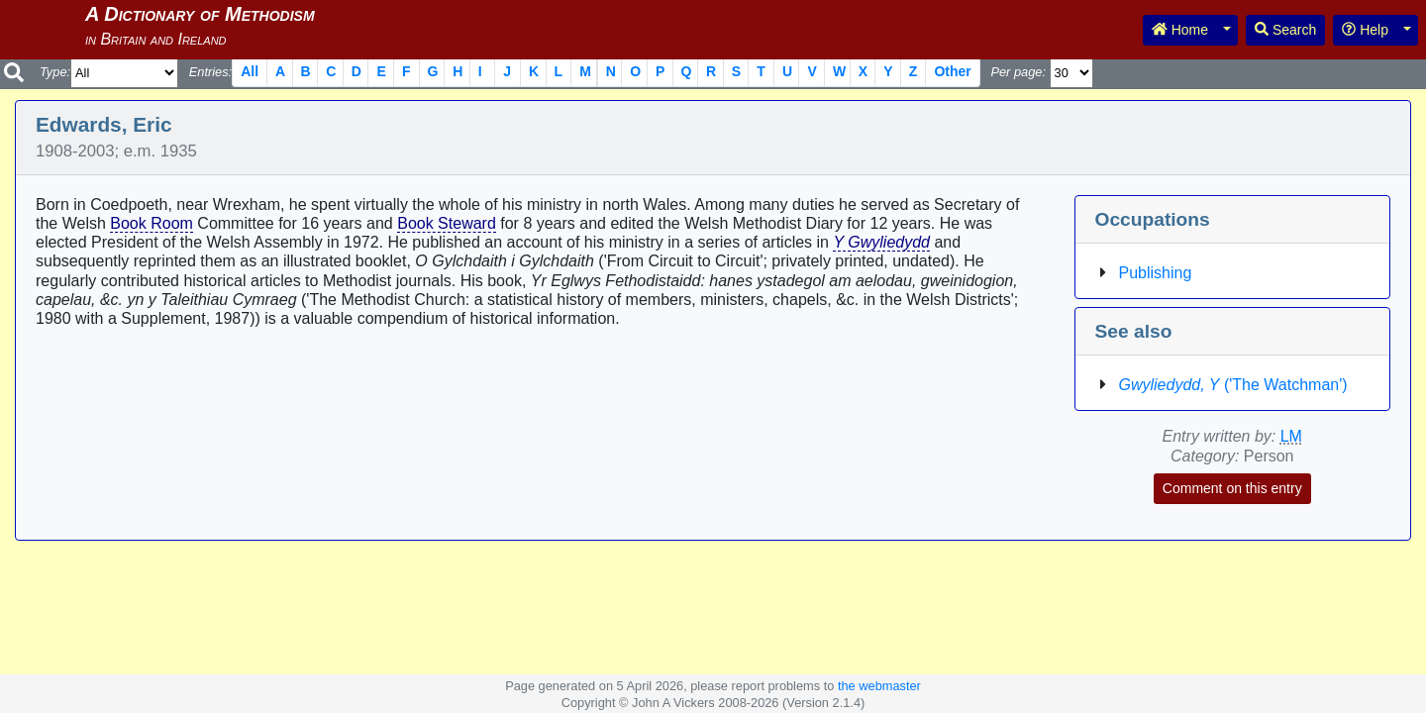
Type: (55, 71)
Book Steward (446, 223)
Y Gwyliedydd (881, 242)
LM (1291, 436)
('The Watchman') (1233, 384)
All (249, 71)
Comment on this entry (1232, 488)
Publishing (1155, 272)
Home (1180, 30)
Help (1365, 30)
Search (1285, 30)
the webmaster (879, 685)
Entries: (210, 71)
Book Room (151, 223)
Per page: (1018, 71)
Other (952, 71)
